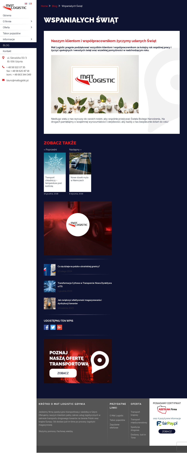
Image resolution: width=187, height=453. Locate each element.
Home (44, 5)
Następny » (75, 149)
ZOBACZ (167, 431)
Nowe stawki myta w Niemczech (79, 179)
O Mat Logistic (116, 415)
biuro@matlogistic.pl (17, 80)
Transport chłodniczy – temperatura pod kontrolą (53, 181)
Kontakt (7, 51)
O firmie (18, 21)
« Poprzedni (50, 149)
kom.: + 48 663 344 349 (19, 74)
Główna (7, 15)
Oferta (18, 27)
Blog (6, 45)
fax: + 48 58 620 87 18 (18, 70)
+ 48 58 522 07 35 (16, 67)
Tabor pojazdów (12, 33)
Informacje (18, 39)
